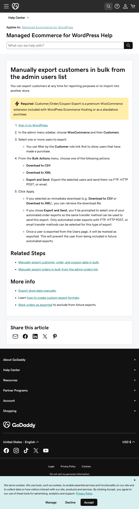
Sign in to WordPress (33, 125)
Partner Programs (15, 390)
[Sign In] (125, 6)
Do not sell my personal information (69, 474)
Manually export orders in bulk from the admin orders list (58, 269)
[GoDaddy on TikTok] (26, 452)
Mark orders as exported (35, 304)
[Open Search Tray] (108, 6)
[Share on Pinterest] (55, 336)
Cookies (86, 466)
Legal (51, 466)
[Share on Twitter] (45, 336)
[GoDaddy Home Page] (19, 425)
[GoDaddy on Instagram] (16, 452)
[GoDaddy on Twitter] (36, 452)
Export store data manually (37, 290)
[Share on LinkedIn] (35, 336)
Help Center (11, 369)
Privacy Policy (68, 466)
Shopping (9, 410)
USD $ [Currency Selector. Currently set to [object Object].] (129, 442)
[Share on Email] (15, 336)
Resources (10, 380)
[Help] (117, 6)
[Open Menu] (4, 6)
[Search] (128, 45)
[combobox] (65, 45)
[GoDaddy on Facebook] (6, 452)
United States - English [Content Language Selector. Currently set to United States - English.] (21, 442)
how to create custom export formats (53, 297)
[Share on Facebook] (25, 336)
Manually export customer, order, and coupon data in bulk (58, 262)
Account (9, 400)
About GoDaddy (14, 359)
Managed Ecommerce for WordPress (47, 27)
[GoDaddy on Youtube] (46, 452)
